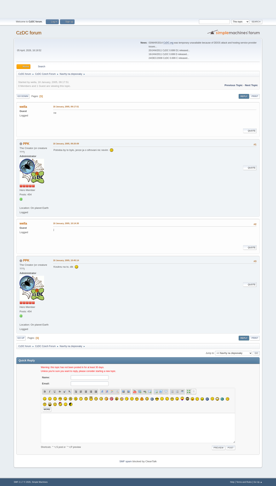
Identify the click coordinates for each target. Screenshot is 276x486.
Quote (249, 131)
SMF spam (125, 461)
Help (232, 482)
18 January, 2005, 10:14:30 (66, 223)
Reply (243, 96)
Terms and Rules (244, 482)
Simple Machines (40, 482)
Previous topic (233, 85)
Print (254, 96)
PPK (26, 143)
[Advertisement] (138, 8)
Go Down (22, 96)
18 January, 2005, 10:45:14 (66, 260)
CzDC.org (168, 42)
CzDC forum (28, 32)
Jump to (210, 353)
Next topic (251, 85)
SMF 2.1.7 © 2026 (22, 482)
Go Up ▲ (258, 482)
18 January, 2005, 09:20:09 (66, 143)
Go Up (20, 338)
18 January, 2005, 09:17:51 (66, 106)
